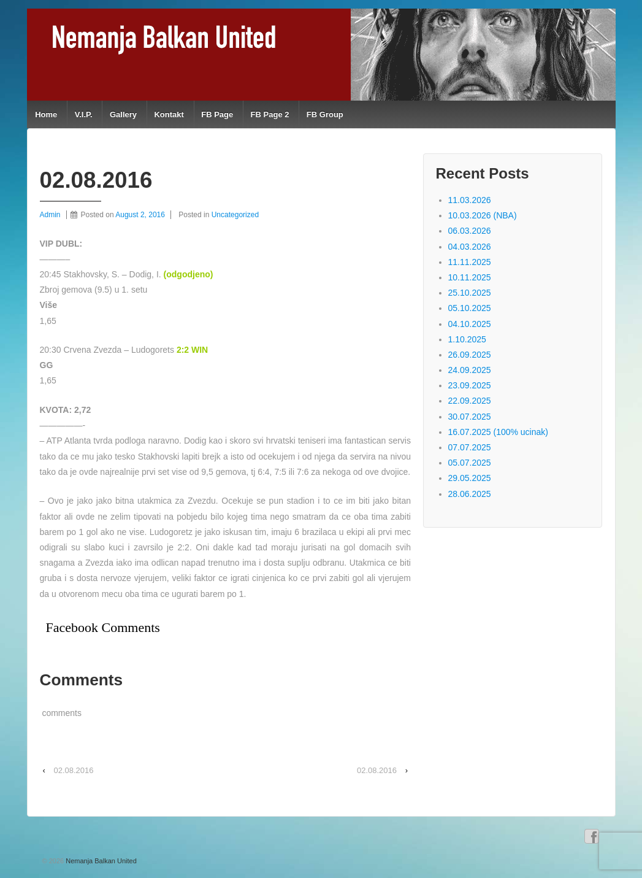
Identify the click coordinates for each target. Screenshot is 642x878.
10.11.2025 (469, 277)
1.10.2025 (467, 339)
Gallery (123, 114)
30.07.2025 (469, 417)
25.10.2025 (469, 293)
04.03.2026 (469, 247)
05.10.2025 (469, 308)
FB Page (217, 114)
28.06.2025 (469, 494)
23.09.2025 (469, 385)
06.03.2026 (469, 231)
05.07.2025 (469, 463)
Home (46, 114)
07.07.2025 (469, 447)
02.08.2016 (73, 770)
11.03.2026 (469, 200)
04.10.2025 (469, 324)
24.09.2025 (469, 370)
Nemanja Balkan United (100, 861)
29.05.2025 (469, 478)
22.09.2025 (469, 401)
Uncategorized (235, 214)
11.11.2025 (469, 262)
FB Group (325, 114)
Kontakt (168, 114)
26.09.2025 (469, 355)
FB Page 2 (270, 114)
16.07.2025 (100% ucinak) (498, 432)
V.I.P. (84, 114)
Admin (50, 214)
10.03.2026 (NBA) (482, 215)
